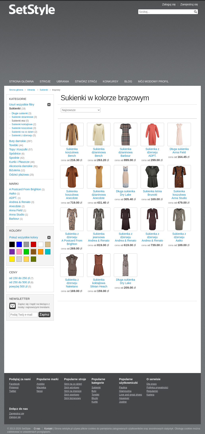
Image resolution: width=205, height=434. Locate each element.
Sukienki (44, 90)
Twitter (12, 391)
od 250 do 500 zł (19, 282)
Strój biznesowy (72, 398)
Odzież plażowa (19, 174)
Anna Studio (16, 214)
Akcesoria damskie (21, 166)
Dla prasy (152, 384)
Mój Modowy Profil (153, 81)
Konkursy (111, 81)
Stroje (45, 81)
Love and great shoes (130, 394)
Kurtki (95, 401)
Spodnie (14, 157)
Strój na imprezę (72, 391)
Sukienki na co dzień (23, 131)
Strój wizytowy (71, 387)
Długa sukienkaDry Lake (125, 193)
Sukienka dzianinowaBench (99, 152)
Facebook (14, 384)
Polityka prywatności (157, 387)
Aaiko (12, 193)
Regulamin (152, 391)
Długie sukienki (20, 113)
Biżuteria (14, 170)
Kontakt (48, 428)
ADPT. (13, 197)
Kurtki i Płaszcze (19, 161)
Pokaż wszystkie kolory (23, 237)
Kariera (150, 394)
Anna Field (15, 210)
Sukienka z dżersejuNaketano (72, 283)
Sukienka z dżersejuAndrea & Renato (125, 237)
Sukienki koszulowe (22, 128)
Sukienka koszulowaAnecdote (71, 195)
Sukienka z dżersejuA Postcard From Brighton (72, 239)
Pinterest (13, 387)
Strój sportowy (71, 394)
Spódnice (15, 153)
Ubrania (63, 81)
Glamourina (125, 391)
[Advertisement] (102, 47)
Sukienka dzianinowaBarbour (125, 152)
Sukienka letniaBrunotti (152, 193)
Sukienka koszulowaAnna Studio (179, 195)
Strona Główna (21, 81)
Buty (94, 391)
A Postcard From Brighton (25, 189)
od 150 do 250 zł (19, 278)
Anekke (40, 384)
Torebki (13, 145)
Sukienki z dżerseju (22, 135)
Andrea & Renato (19, 202)
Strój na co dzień (73, 384)
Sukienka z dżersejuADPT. (152, 152)
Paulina (123, 387)
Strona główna (16, 90)
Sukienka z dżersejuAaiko (179, 237)
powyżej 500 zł (18, 286)
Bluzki (95, 398)
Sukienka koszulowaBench (71, 152)
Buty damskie (17, 141)
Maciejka (41, 387)
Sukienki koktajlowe (22, 124)
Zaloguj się (169, 4)
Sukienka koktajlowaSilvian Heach (98, 283)
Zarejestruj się (189, 4)
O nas (37, 428)
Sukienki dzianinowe (22, 117)
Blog (128, 81)
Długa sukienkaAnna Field (179, 150)
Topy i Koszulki (18, 149)
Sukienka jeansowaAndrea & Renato (98, 237)
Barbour (14, 218)
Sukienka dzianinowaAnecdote (99, 195)
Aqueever (124, 398)
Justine (123, 401)
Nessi (40, 391)
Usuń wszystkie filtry (21, 104)
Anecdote (15, 206)
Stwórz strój (86, 81)
